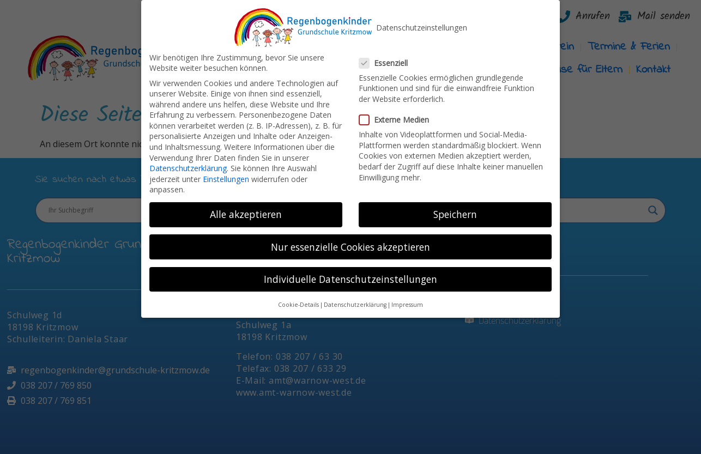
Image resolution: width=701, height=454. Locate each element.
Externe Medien (397, 113)
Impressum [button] (407, 298)
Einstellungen (226, 172)
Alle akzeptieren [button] (246, 208)
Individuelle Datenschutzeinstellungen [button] (350, 272)
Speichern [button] (455, 208)
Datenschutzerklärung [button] (355, 298)
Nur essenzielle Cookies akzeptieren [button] (350, 240)
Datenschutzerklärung (188, 161)
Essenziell (387, 56)
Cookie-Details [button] (298, 298)
